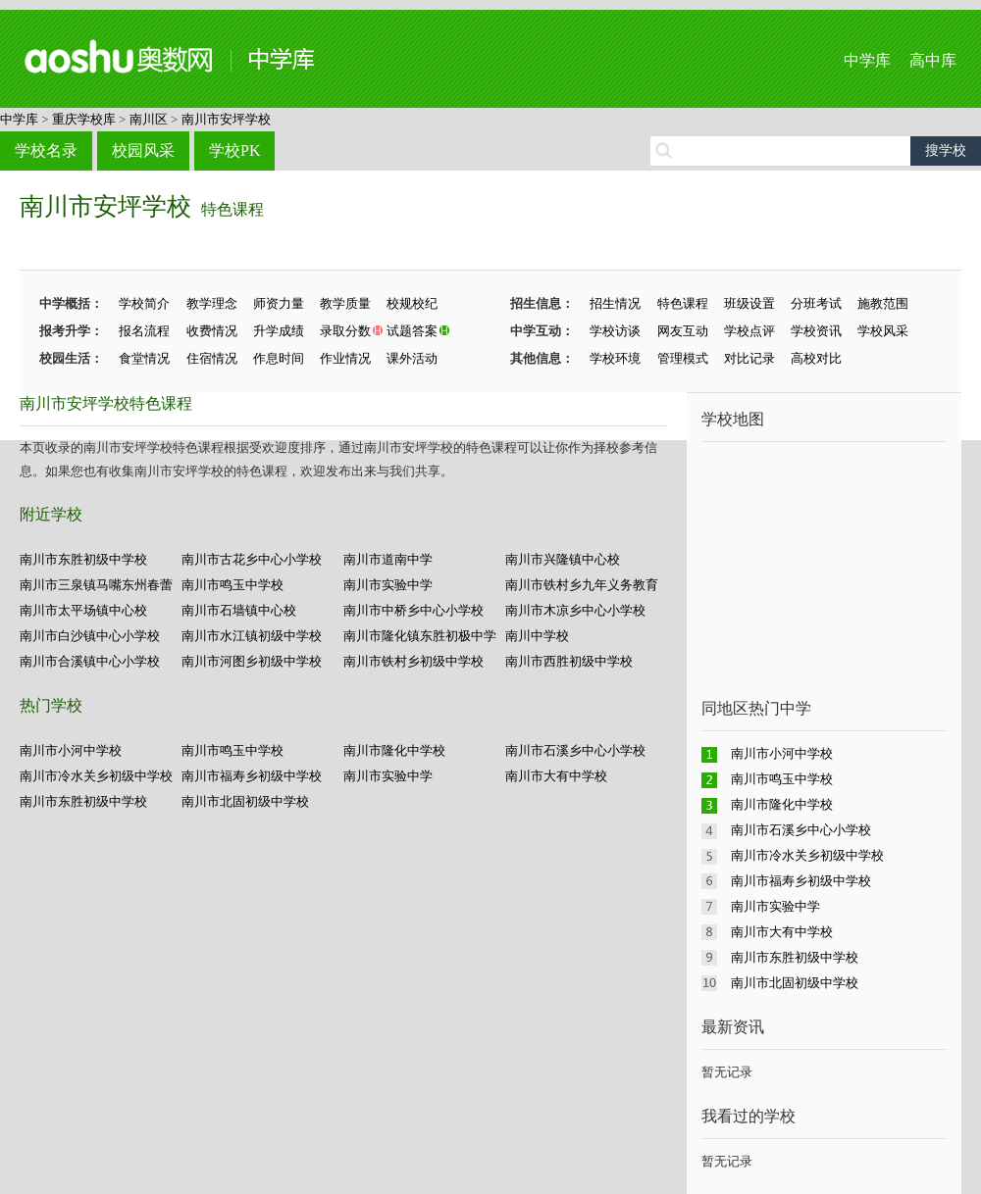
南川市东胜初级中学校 (83, 559)
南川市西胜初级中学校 (569, 661)
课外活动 (412, 358)
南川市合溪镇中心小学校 (90, 661)
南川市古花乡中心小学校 (251, 559)
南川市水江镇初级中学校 (251, 635)
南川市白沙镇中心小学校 (90, 635)
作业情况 (345, 358)
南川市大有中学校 (556, 776)
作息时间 (278, 358)
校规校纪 (412, 303)
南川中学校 (537, 635)
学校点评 (749, 330)
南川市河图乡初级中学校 (251, 661)
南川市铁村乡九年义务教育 (581, 584)
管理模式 (682, 358)
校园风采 (143, 150)
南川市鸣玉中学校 (232, 584)
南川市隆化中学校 (394, 750)
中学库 (867, 60)
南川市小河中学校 (71, 750)
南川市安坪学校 (226, 119)
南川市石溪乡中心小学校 (575, 750)
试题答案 (412, 330)
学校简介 (144, 303)
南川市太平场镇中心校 (83, 610)
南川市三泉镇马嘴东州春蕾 (96, 584)
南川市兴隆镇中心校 (562, 559)
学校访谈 (615, 330)
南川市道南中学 (388, 559)
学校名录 (46, 150)
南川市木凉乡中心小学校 (575, 610)
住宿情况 (211, 358)
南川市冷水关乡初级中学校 (96, 776)
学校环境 (615, 358)
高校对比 (816, 358)
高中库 (932, 60)
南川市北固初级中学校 (245, 801)
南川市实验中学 (388, 584)
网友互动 (682, 330)
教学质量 (345, 303)
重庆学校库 (84, 119)
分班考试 (816, 303)
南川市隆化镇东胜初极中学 (419, 635)
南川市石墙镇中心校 (238, 610)
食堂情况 (144, 358)
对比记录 (749, 358)
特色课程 (232, 209)
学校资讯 (816, 330)
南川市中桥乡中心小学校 (413, 610)
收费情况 (211, 330)
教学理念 (211, 303)
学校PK (234, 150)
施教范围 (882, 303)
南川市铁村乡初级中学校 (413, 661)
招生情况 (615, 303)
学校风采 (882, 330)
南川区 (148, 119)
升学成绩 (278, 330)
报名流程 (144, 330)
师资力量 (278, 303)
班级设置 (749, 303)
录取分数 (345, 330)
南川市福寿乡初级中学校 (251, 776)
